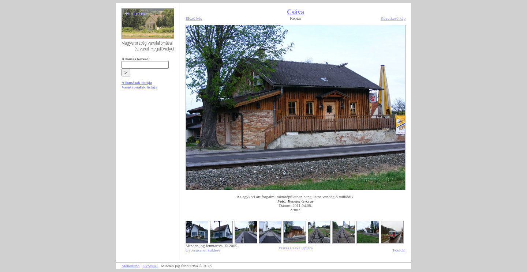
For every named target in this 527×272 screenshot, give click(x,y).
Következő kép (393, 18)
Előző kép (194, 18)
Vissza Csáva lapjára (296, 248)
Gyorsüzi (150, 266)
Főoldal (399, 250)
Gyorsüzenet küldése (203, 250)
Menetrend (130, 266)
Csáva (295, 12)
